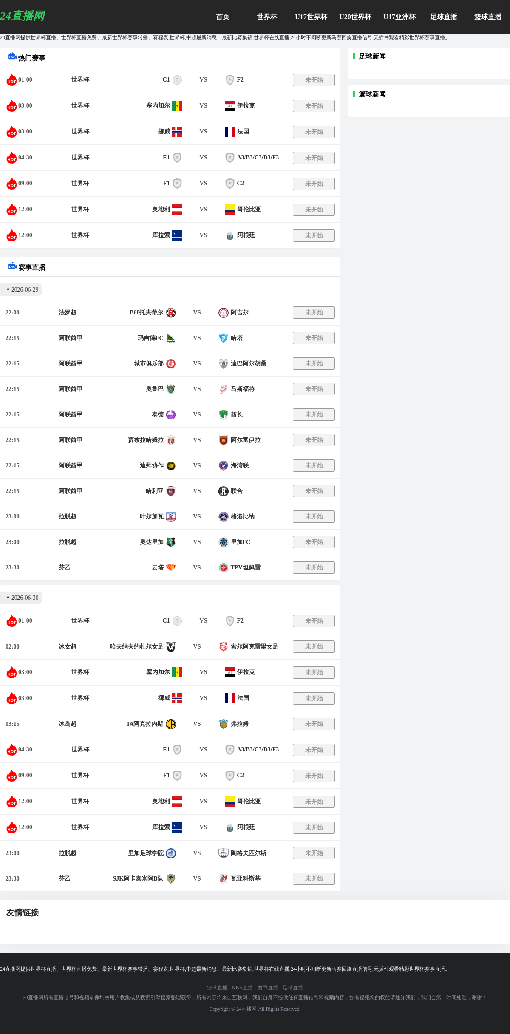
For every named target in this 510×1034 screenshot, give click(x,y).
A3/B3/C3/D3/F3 (258, 157)
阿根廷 (246, 235)
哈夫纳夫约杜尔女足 (137, 646)
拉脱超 (67, 516)
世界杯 (267, 16)
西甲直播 (268, 988)
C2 (240, 183)
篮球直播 (488, 16)
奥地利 (161, 209)
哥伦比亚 (249, 209)
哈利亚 (155, 491)
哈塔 (237, 338)
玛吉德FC (151, 338)
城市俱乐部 (149, 363)
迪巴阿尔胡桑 (248, 363)
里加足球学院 (146, 853)
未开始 (314, 80)
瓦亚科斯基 (246, 878)
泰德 (158, 414)
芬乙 (65, 567)
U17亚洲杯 (399, 16)
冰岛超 (67, 724)
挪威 (164, 131)
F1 (166, 183)
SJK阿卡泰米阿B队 (138, 878)
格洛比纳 (243, 516)
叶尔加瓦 (152, 516)
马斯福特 (243, 389)
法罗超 (67, 312)
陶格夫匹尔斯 (248, 853)
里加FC (241, 542)
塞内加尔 (158, 105)
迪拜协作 (152, 465)
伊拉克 (246, 105)
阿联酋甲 (70, 338)
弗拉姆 (240, 724)
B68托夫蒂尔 (146, 312)
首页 (223, 16)
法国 (243, 131)
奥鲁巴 (155, 389)
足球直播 (443, 16)
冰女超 (67, 646)
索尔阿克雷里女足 (254, 646)
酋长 (237, 414)
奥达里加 (152, 542)
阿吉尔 (240, 312)
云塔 (158, 567)
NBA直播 (242, 988)
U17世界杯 (311, 16)
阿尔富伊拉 (246, 440)
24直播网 (246, 1009)
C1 (166, 79)
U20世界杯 (355, 16)
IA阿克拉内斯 (145, 724)
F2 (240, 79)
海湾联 (240, 465)
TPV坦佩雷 (246, 567)
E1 (166, 157)
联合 (237, 491)
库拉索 (161, 235)
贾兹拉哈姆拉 (146, 440)
